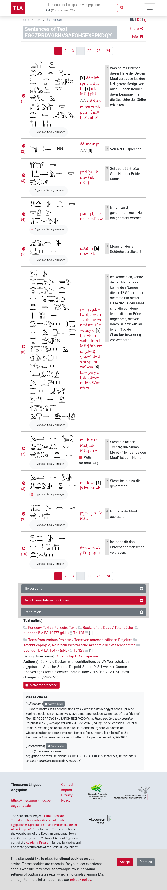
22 (89, 51)
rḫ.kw (95, 309)
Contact (67, 785)
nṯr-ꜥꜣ (84, 177)
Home (25, 19)
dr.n (83, 547)
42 (96, 324)
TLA (18, 8)
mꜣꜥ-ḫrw (94, 100)
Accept (125, 862)
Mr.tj (84, 445)
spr (82, 83)
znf (82, 366)
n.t (93, 88)
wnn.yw (87, 330)
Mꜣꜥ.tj (84, 93)
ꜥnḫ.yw (96, 345)
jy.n (83, 213)
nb (97, 106)
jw (82, 309)
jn (97, 144)
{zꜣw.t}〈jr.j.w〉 (87, 354)
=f (90, 112)
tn (82, 88)
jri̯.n (83, 112)
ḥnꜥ (83, 335)
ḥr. (84, 117)
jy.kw (84, 487)
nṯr (90, 324)
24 (108, 51)
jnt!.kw (96, 218)
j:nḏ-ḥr (86, 172)
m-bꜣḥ (85, 382)
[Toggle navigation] (150, 7)
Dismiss (145, 862)
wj (92, 482)
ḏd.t (89, 77)
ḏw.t (96, 356)
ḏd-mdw (87, 144)
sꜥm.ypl (86, 361)
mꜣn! (84, 248)
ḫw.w (89, 106)
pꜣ (85, 324)
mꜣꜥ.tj (84, 182)
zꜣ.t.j (93, 439)
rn (99, 314)
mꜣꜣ (96, 112)
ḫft (96, 77)
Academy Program (38, 842)
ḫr (94, 213)
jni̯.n (84, 513)
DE (139, 19)
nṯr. (94, 117)
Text (38, 19)
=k (95, 172)
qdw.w (93, 377)
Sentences (54, 19)
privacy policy (80, 880)
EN (132, 19)
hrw (83, 372)
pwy (92, 372)
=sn (90, 366)
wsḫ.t (94, 83)
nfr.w (84, 253)
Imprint (66, 790)
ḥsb (83, 377)
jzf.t (83, 553)
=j (89, 213)
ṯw (82, 314)
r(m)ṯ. (94, 553)
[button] (136, 28)
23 (99, 51)
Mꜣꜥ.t (84, 518)
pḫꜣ (93, 93)
